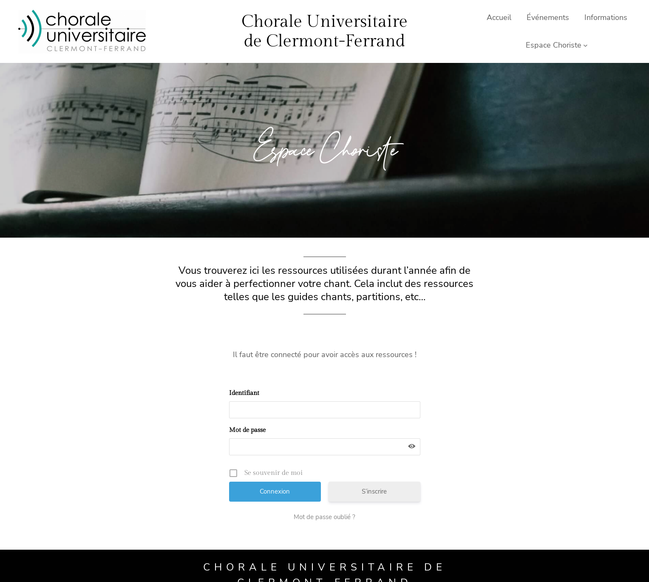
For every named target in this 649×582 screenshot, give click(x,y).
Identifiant (244, 393)
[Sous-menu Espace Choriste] (585, 45)
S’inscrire (374, 491)
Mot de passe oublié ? (324, 517)
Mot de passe (247, 430)
